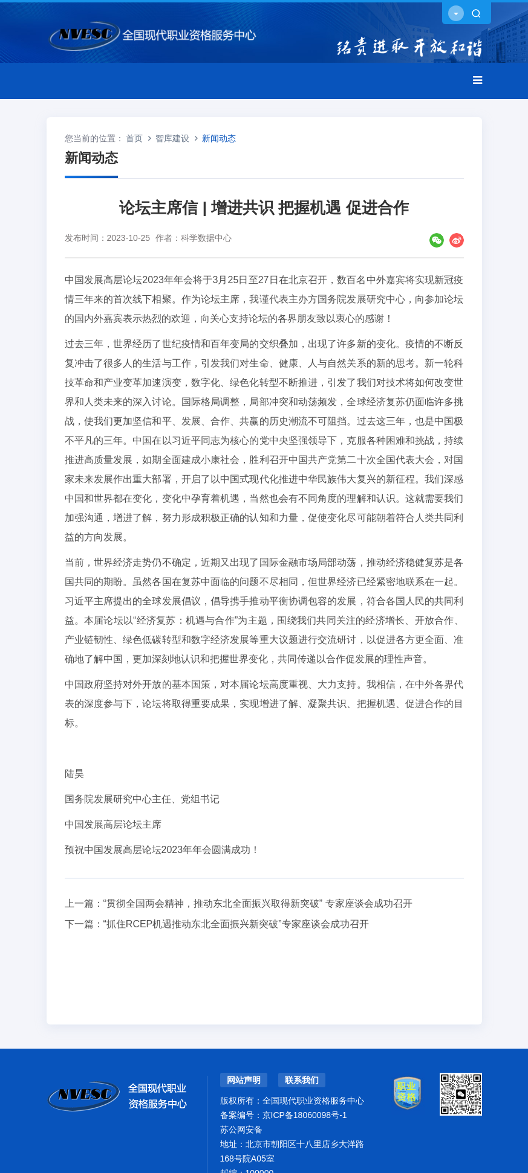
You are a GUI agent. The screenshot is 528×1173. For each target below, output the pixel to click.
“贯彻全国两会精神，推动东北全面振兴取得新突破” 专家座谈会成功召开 (257, 903)
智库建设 (172, 138)
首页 (134, 138)
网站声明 (244, 1080)
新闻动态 (219, 138)
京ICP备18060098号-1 (304, 1115)
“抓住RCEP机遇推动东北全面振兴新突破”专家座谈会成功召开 (236, 924)
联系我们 (302, 1080)
